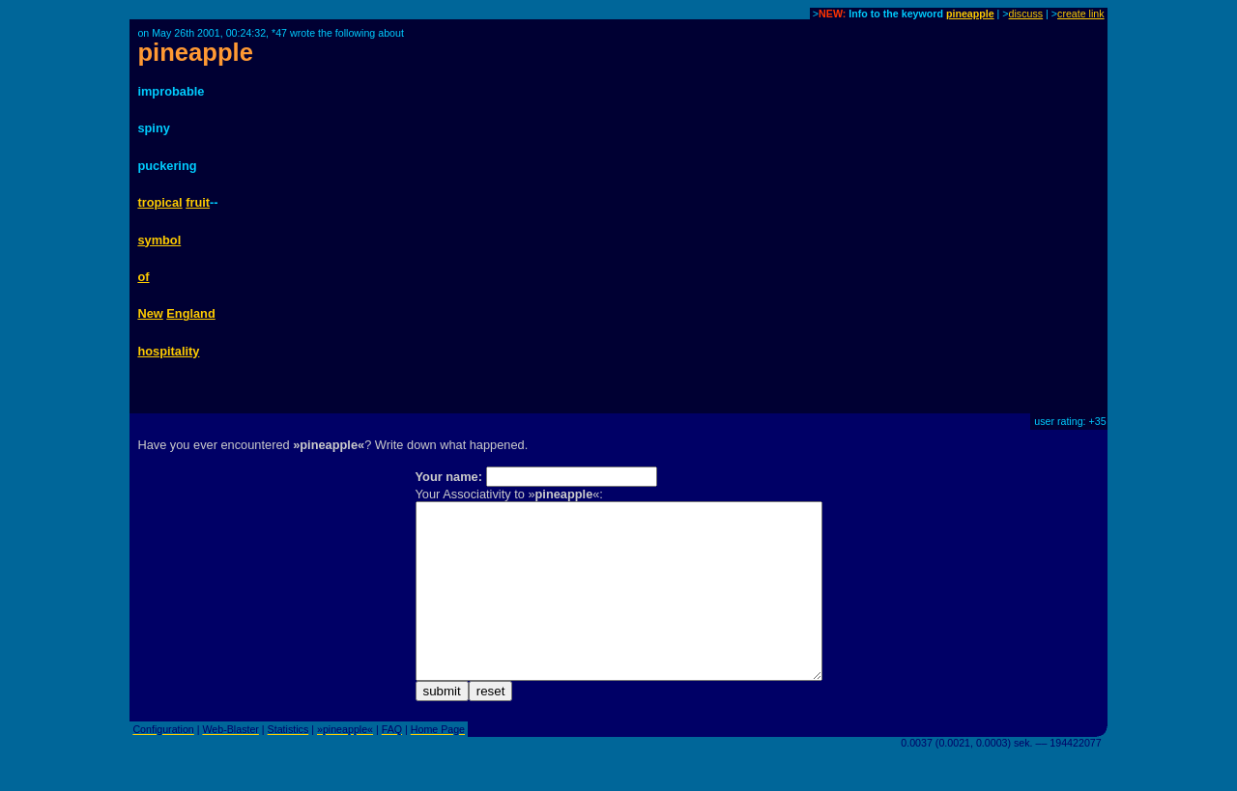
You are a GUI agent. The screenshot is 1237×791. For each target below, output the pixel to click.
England (190, 313)
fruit (198, 202)
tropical (159, 202)
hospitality (168, 351)
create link (1081, 13)
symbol (159, 240)
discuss (1026, 13)
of (143, 276)
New (149, 313)
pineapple (970, 13)
